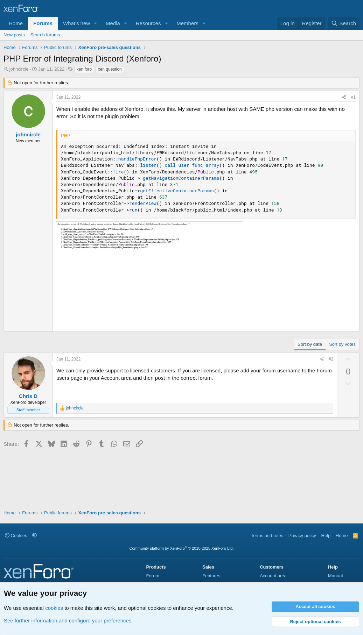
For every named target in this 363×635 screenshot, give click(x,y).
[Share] (344, 97)
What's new (76, 23)
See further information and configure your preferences (67, 620)
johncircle (19, 69)
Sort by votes (342, 344)
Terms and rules (267, 535)
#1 (353, 97)
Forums (43, 23)
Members (187, 23)
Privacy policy (302, 535)
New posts (14, 34)
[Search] (343, 23)
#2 (331, 359)
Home (16, 23)
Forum (152, 575)
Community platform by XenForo (182, 548)
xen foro (84, 69)
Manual (335, 575)
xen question (110, 69)
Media (113, 23)
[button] (95, 23)
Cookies (16, 535)
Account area (273, 575)
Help (326, 535)
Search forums (45, 34)
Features (211, 575)
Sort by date (310, 344)
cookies (54, 608)
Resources (148, 23)
